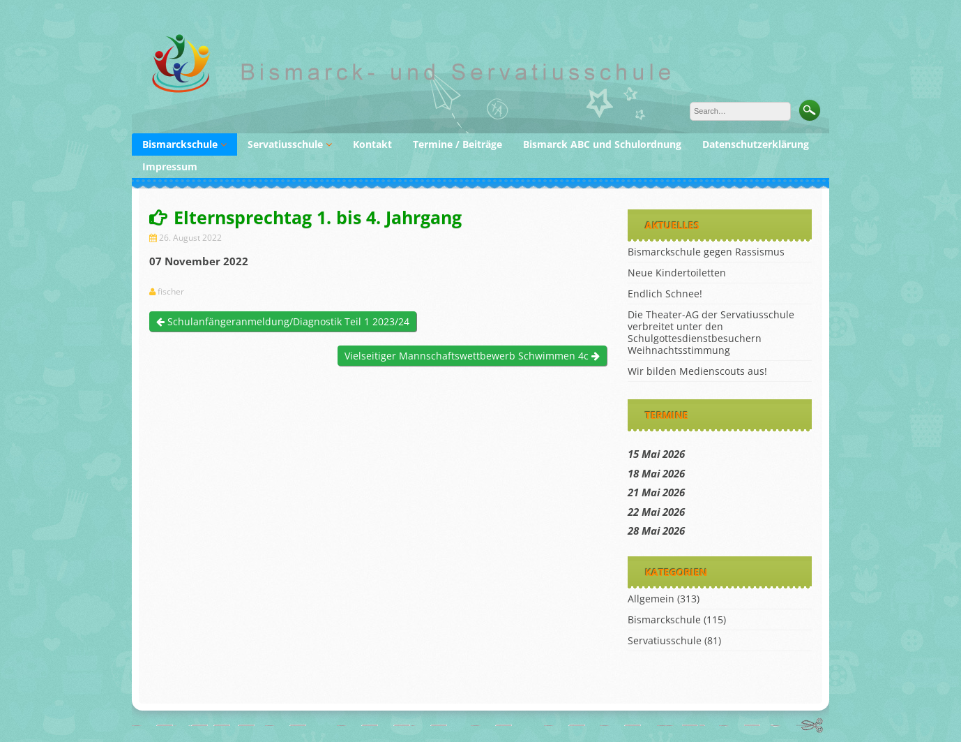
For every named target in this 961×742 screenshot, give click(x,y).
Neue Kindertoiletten (677, 272)
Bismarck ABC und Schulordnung (602, 144)
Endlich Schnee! (665, 293)
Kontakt (372, 144)
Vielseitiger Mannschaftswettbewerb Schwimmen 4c (472, 355)
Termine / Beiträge (457, 144)
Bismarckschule (180, 144)
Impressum (169, 166)
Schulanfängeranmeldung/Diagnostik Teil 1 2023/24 (282, 321)
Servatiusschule (285, 144)
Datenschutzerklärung (755, 144)
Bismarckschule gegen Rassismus (706, 251)
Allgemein (651, 598)
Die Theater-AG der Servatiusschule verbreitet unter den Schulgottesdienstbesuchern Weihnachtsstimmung (711, 332)
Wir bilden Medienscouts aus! (697, 371)
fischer (171, 292)
